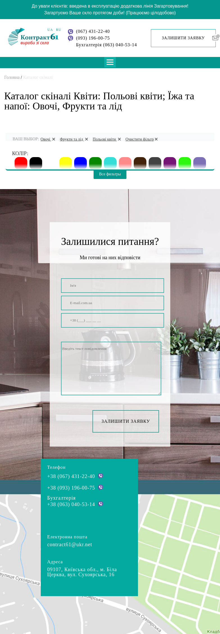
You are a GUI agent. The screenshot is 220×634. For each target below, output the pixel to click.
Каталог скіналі (38, 77)
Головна (12, 77)
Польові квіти (108, 139)
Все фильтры (110, 174)
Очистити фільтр (143, 139)
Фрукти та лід (75, 139)
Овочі (48, 139)
